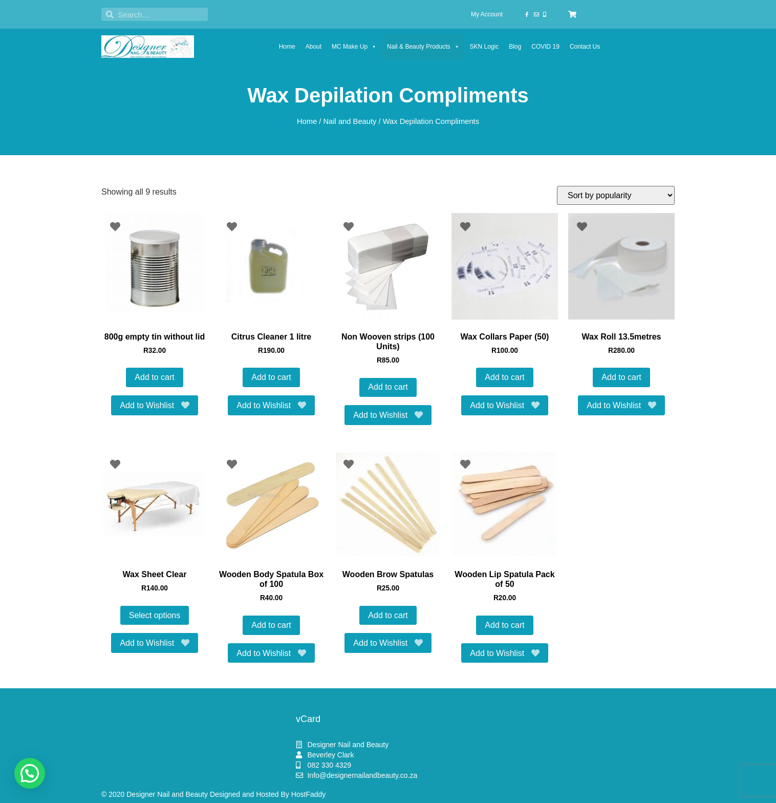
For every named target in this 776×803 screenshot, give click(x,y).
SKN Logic (484, 46)
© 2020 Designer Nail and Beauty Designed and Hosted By (196, 794)
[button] (29, 773)
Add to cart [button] (154, 377)
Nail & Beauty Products (423, 46)
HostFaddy (308, 794)
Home (287, 46)
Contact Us (585, 46)
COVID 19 (545, 46)
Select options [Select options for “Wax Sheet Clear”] (155, 615)
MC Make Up (354, 46)
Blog (515, 46)
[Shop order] (616, 195)
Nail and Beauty (349, 121)
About (313, 46)
